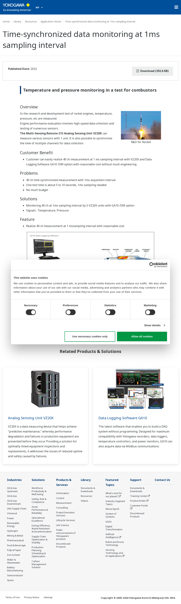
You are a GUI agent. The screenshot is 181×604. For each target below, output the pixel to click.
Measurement (63, 502)
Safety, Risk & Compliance (39, 500)
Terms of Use (12, 597)
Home (6, 21)
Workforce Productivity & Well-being (39, 491)
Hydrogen (12, 530)
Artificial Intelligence (112, 536)
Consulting (62, 507)
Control (60, 498)
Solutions (38, 480)
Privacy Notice (31, 597)
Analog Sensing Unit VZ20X (31, 418)
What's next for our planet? (114, 495)
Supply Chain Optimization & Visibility (39, 539)
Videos (84, 500)
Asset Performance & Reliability (40, 509)
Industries (14, 480)
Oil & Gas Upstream (12, 489)
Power (10, 518)
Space (10, 580)
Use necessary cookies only (90, 336)
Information (62, 493)
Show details (152, 325)
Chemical (12, 513)
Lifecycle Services (65, 520)
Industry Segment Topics (115, 503)
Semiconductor (15, 575)
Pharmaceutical (15, 540)
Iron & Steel (13, 554)
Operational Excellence (38, 519)
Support (135, 480)
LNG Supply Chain (16, 508)
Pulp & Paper (14, 550)
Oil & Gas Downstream (14, 502)
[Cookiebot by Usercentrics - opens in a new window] (151, 265)
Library (17, 21)
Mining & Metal (15, 535)
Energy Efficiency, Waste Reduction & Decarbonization (42, 528)
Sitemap (48, 597)
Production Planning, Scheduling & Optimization (39, 552)
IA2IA (109, 521)
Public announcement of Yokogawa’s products (65, 534)
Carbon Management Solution (39, 564)
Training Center (138, 496)
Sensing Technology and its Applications (114, 552)
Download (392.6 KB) (152, 71)
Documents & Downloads (88, 489)
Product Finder (138, 500)
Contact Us (162, 480)
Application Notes (51, 21)
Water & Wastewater (13, 561)
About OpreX (112, 508)
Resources (31, 21)
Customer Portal (139, 505)
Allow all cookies (142, 336)
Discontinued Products (63, 545)
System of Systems (111, 515)
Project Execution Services (65, 514)
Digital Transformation (114, 528)
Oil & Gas (12, 496)
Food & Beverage (16, 545)
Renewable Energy (13, 524)
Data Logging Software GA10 (122, 418)
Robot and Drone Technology (115, 543)
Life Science (62, 525)
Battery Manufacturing (15, 569)
